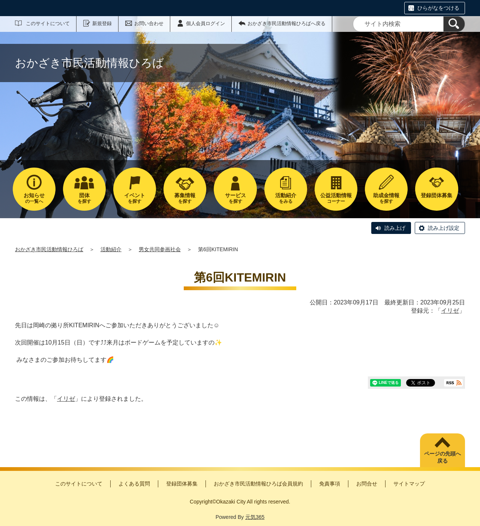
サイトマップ (409, 484)
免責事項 (329, 484)
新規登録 (102, 23)
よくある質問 (134, 484)
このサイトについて (48, 23)
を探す (84, 198)
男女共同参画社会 (160, 249)
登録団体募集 (182, 484)
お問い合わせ (149, 23)
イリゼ (450, 310)
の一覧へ (34, 198)
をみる (285, 198)
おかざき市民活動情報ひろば (49, 249)
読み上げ (394, 228)
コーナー (336, 198)
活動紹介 (111, 249)
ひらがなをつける (438, 8)
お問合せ (366, 484)
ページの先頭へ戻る (442, 457)
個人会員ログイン (205, 23)
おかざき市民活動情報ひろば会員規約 (258, 484)
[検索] (454, 24)
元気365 (254, 517)
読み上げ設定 (443, 228)
